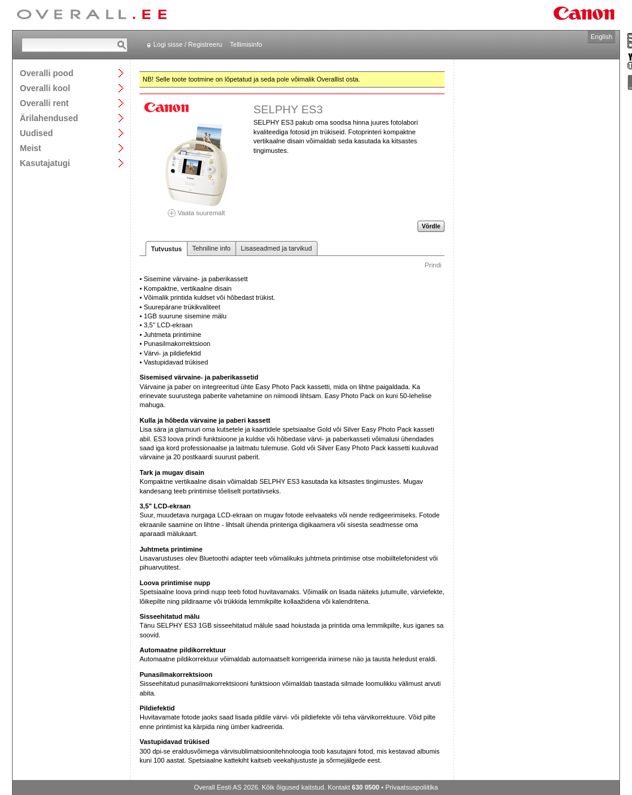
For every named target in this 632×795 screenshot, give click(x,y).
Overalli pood (46, 72)
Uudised (36, 132)
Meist (30, 147)
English (601, 36)
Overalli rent (44, 102)
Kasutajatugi (45, 162)
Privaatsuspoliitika (411, 787)
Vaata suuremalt (196, 209)
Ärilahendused (49, 117)
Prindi (433, 265)
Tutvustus (166, 248)
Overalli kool (45, 87)
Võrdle (431, 226)
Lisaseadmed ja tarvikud (276, 248)
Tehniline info (211, 248)
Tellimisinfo (246, 44)
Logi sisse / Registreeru (187, 44)
